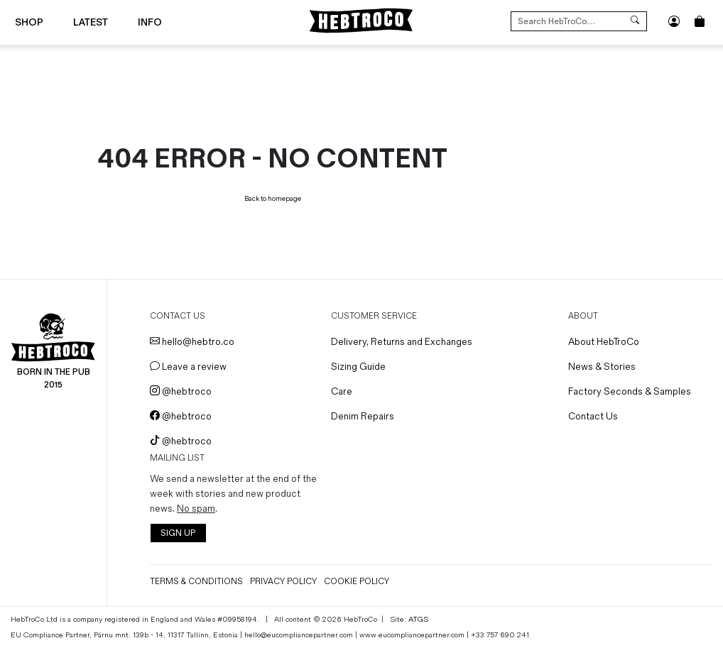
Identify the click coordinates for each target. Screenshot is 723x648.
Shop (29, 22)
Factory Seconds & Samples (629, 391)
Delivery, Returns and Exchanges (401, 342)
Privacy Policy (283, 581)
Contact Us (593, 416)
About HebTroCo (603, 342)
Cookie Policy (356, 581)
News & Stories (602, 367)
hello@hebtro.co (192, 342)
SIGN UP (178, 533)
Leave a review (188, 367)
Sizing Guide (358, 367)
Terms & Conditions (196, 581)
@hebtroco (181, 391)
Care (341, 391)
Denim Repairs (362, 416)
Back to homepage (272, 198)
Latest (90, 22)
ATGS (418, 619)
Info (150, 22)
